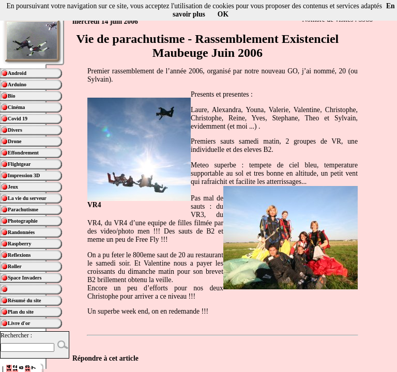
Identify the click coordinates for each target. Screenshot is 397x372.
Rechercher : (16, 335)
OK (223, 14)
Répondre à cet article (105, 358)
